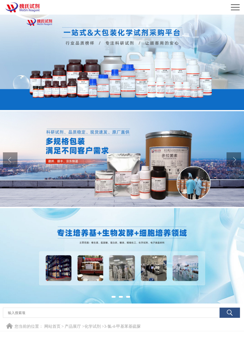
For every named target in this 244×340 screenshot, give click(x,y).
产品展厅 (73, 326)
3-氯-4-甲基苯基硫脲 (122, 326)
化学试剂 (92, 326)
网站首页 (52, 326)
